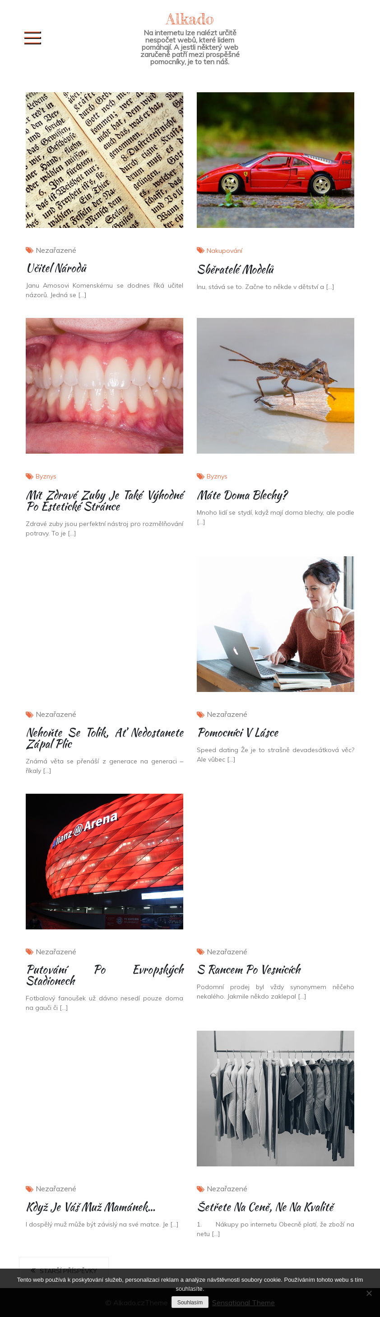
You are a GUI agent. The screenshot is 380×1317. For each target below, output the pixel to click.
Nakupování (224, 250)
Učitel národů (56, 268)
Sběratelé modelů (235, 269)
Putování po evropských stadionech (104, 975)
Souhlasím (190, 1302)
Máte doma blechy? (242, 495)
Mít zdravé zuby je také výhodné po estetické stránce (104, 500)
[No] (368, 1293)
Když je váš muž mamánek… (90, 1207)
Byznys (46, 476)
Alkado (190, 18)
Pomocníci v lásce (237, 732)
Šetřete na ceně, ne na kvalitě (265, 1207)
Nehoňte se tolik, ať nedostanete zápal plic (104, 738)
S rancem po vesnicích (248, 969)
